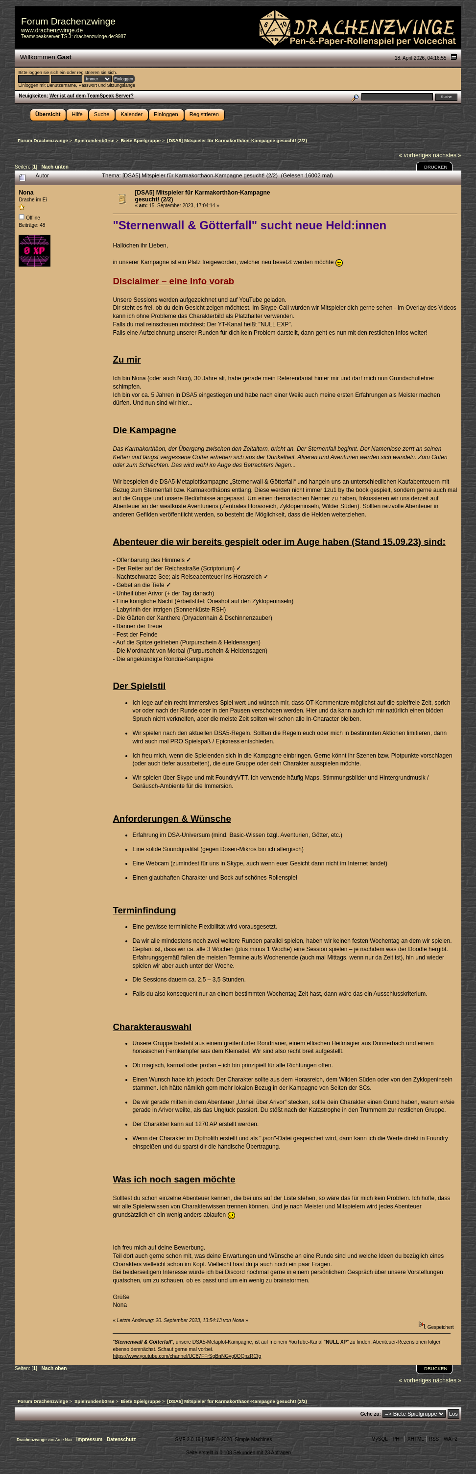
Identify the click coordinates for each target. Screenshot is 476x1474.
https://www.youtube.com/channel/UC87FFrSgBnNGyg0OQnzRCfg (187, 1356)
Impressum (90, 1439)
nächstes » (447, 155)
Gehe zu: (370, 1414)
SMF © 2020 (218, 1439)
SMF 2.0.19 (188, 1439)
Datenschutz (121, 1439)
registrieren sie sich (96, 72)
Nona (26, 192)
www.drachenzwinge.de (52, 30)
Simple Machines (253, 1439)
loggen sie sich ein (46, 72)
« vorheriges (415, 155)
